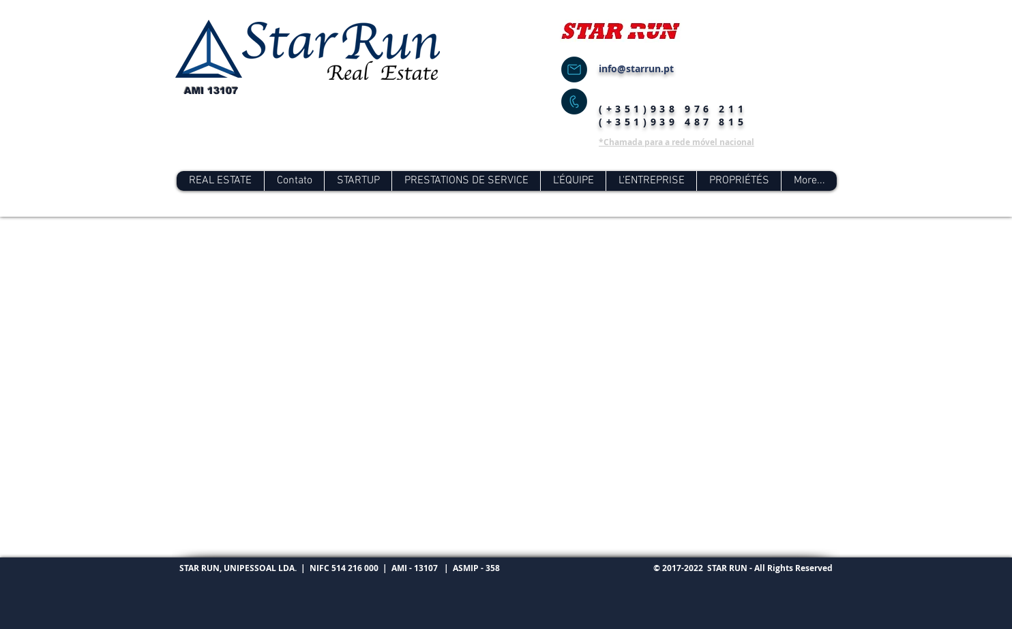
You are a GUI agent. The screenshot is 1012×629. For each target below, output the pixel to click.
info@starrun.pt (636, 68)
